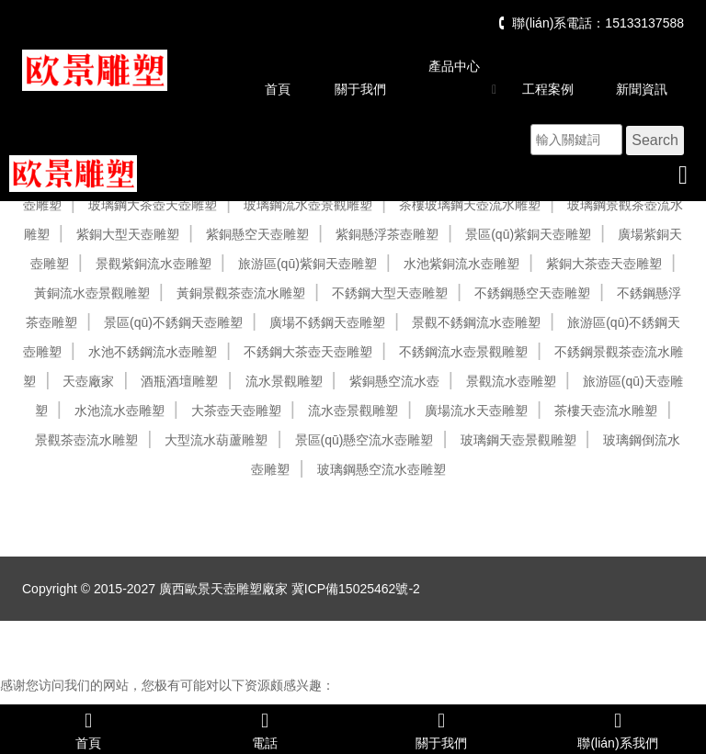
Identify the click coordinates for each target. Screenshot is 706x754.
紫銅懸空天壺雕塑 (257, 234)
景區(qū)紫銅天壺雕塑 (528, 234)
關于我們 (360, 89)
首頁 (277, 89)
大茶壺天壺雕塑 (236, 410)
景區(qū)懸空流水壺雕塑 (364, 440)
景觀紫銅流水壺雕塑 (153, 263)
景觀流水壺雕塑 (511, 381)
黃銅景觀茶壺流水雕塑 (240, 293)
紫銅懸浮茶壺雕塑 (387, 234)
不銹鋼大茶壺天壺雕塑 (308, 351)
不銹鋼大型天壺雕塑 (390, 293)
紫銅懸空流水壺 (394, 381)
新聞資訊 (641, 89)
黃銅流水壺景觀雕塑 (92, 293)
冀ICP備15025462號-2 (355, 588)
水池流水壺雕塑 (119, 410)
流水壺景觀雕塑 (353, 410)
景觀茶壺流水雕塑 (86, 440)
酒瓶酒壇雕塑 (179, 381)
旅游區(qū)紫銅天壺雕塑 (307, 263)
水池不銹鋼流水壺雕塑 (152, 351)
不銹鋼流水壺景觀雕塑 (463, 351)
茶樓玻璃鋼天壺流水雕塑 (470, 204)
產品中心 (454, 66)
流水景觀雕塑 (284, 381)
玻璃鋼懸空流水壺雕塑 (381, 469)
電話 (264, 729)
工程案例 (548, 89)
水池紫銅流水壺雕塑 (461, 263)
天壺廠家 (88, 381)
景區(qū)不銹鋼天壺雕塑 (173, 322)
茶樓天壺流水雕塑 (605, 410)
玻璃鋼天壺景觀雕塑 (518, 440)
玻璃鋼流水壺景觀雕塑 (308, 204)
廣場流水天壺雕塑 (476, 410)
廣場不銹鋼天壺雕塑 (327, 322)
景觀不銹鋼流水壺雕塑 (476, 322)
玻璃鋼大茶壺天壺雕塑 (152, 204)
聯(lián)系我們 (618, 729)
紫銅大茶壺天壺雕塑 (604, 263)
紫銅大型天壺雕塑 (127, 234)
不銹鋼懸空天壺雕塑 (532, 293)
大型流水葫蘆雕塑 (216, 440)
